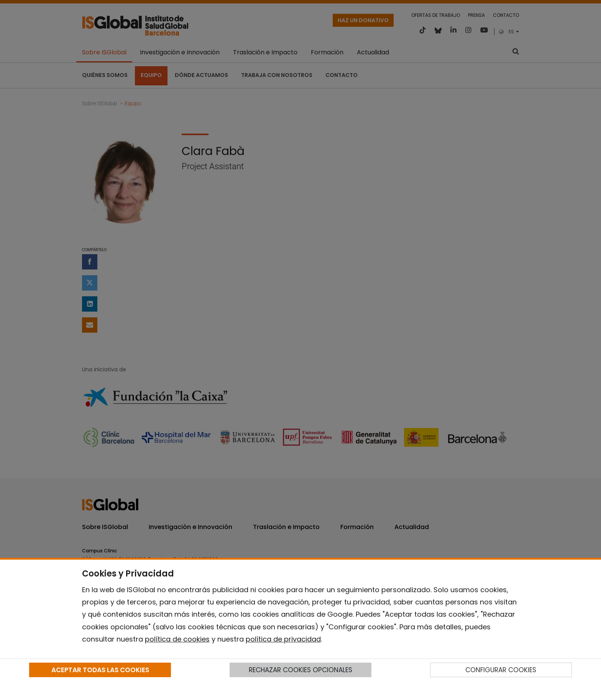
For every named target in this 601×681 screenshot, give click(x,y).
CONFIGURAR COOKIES (500, 669)
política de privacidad (283, 639)
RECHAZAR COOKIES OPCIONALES (300, 669)
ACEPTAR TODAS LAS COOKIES (100, 669)
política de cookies (177, 639)
